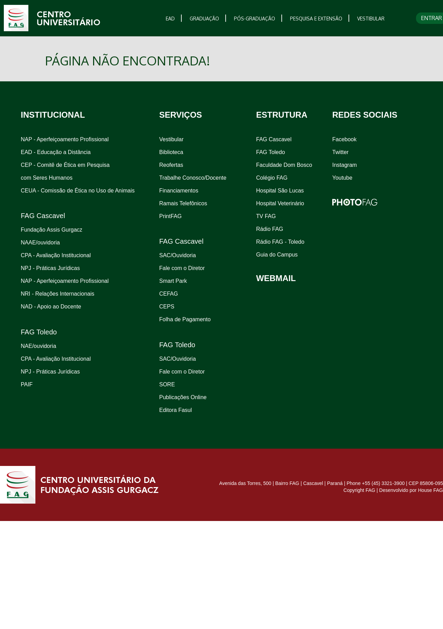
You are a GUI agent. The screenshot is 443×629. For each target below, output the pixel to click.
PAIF (27, 384)
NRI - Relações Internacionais (57, 294)
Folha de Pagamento (185, 319)
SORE (167, 384)
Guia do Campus (277, 255)
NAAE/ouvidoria (40, 242)
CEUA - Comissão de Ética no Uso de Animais (78, 191)
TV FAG (266, 216)
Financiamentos (178, 191)
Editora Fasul (175, 410)
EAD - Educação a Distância (56, 152)
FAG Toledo (270, 152)
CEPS (166, 306)
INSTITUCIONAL (53, 114)
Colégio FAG (272, 178)
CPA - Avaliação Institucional (56, 255)
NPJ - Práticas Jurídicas (50, 268)
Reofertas (171, 165)
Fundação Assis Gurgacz (51, 230)
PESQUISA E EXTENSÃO (316, 18)
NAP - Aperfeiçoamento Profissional (65, 139)
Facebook (344, 139)
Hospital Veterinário (280, 203)
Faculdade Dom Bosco (284, 165)
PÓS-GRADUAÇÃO (254, 18)
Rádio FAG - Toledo (280, 242)
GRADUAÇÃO (204, 18)
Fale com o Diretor (182, 268)
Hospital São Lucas (280, 191)
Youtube (342, 178)
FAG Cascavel (273, 139)
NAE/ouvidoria (38, 346)
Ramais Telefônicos (183, 203)
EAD (170, 18)
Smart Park (173, 281)
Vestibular (171, 139)
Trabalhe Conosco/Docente (192, 178)
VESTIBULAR (371, 18)
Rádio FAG (269, 229)
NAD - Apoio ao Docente (51, 306)
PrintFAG (170, 216)
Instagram (344, 165)
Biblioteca (171, 152)
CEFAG (168, 294)
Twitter (340, 152)
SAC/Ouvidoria (177, 255)
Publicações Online (183, 397)
